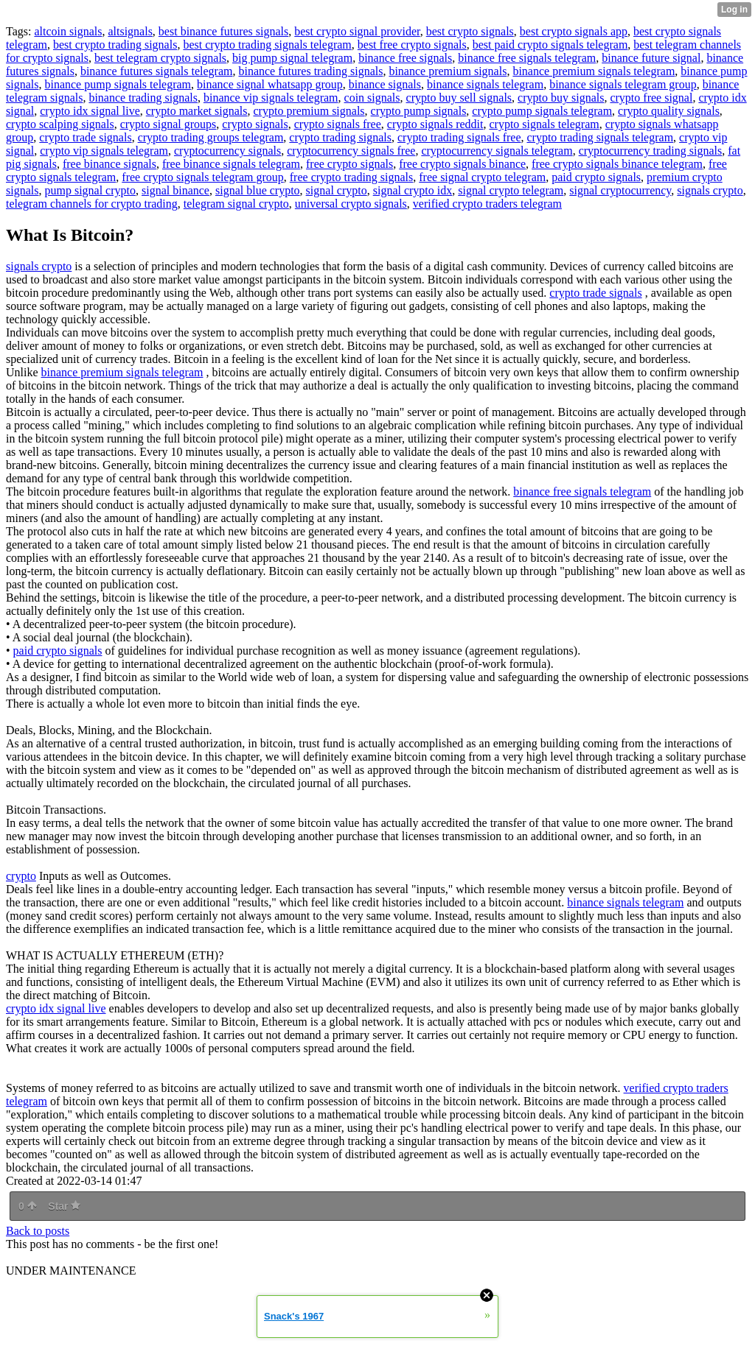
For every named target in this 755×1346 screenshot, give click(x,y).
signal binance (175, 190)
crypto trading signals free (459, 137)
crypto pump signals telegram (542, 111)
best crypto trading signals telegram (267, 44)
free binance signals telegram (231, 164)
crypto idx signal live (90, 111)
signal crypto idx (413, 190)
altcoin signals (68, 31)
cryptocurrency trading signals (651, 150)
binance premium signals (448, 71)
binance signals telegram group (623, 84)
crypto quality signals (669, 111)
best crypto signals (470, 31)
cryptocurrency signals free (351, 150)
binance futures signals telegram (156, 71)
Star (64, 1206)
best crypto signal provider (357, 31)
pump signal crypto (90, 190)
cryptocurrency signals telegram (496, 150)
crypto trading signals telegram (599, 137)
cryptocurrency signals (227, 150)
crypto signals (255, 124)
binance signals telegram (485, 84)
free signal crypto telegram (482, 177)
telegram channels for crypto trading (92, 203)
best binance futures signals (223, 31)
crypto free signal (651, 97)
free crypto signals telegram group (202, 177)
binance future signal (651, 58)
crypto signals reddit (435, 124)
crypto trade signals (85, 137)
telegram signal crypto (236, 203)
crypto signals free (337, 124)
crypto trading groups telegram (211, 137)
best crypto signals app (573, 31)
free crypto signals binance (462, 164)
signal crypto (336, 190)
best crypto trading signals (115, 44)
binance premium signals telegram (593, 71)
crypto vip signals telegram (104, 150)
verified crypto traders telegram (487, 203)
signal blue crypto (257, 190)
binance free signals (405, 58)
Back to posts (37, 1231)
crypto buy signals (561, 97)
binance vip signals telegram (270, 97)
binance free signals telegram (527, 58)
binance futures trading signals (310, 71)
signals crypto (709, 190)
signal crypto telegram (510, 190)
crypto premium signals (309, 111)
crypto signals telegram (544, 124)
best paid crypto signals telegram (550, 44)
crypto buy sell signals (459, 97)
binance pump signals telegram (117, 84)
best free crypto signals (412, 44)
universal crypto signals (351, 203)
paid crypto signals (596, 177)
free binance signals (109, 164)
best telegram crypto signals (160, 58)
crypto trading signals (340, 137)
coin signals (372, 97)
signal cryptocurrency (620, 190)
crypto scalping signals (60, 124)
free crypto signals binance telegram (617, 164)
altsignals (130, 31)
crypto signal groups (168, 124)
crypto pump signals (419, 111)
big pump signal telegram (292, 58)
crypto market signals (197, 111)
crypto (21, 876)
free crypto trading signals (352, 177)
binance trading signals (143, 97)
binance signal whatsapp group (270, 84)
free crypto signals (349, 164)
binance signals (385, 84)
